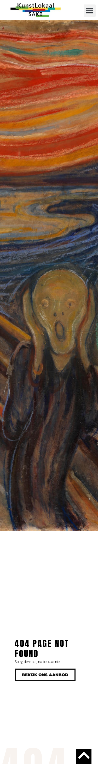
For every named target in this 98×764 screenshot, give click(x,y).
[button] (90, 10)
